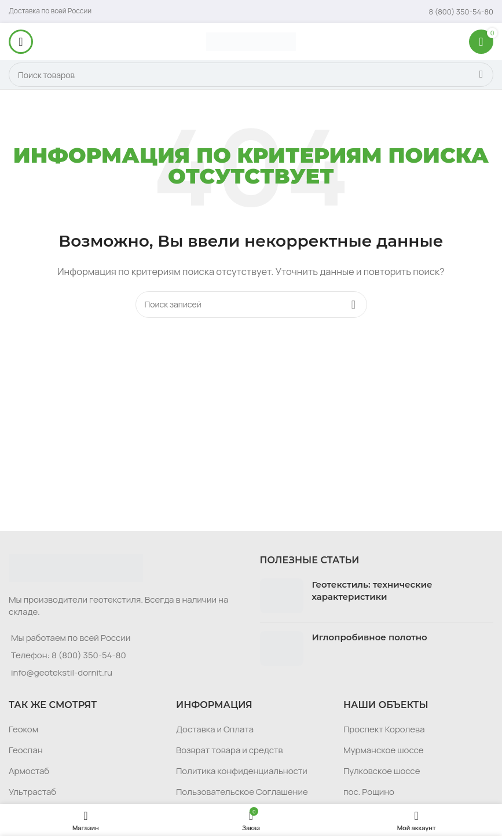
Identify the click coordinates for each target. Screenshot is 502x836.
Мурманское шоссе (383, 750)
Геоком (23, 729)
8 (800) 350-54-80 (89, 655)
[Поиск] (251, 75)
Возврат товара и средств (229, 750)
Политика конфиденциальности (241, 771)
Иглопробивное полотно (369, 637)
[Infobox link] (461, 12)
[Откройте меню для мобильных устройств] (21, 41)
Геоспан (26, 750)
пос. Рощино (368, 792)
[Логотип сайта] (251, 41)
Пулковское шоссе (381, 771)
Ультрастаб (32, 792)
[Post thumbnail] (281, 595)
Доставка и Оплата (215, 729)
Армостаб (29, 771)
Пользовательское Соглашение (242, 792)
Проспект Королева (383, 729)
